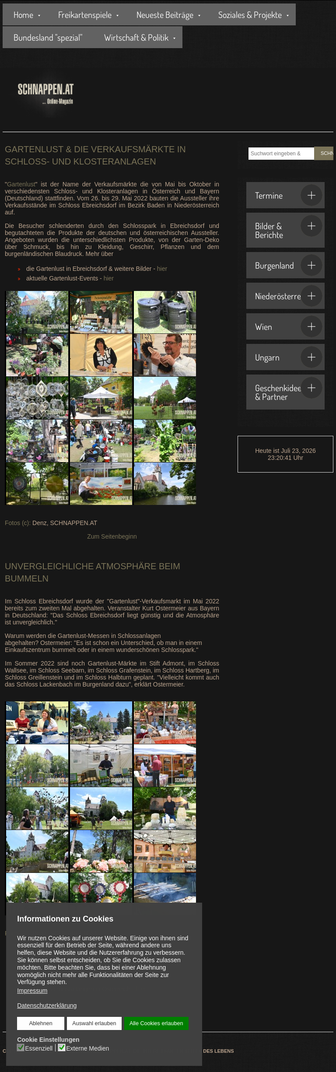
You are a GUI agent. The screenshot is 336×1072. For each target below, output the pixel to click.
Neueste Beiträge (164, 14)
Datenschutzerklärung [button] (47, 1005)
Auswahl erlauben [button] (94, 1023)
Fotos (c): (18, 522)
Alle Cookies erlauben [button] (156, 1023)
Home (23, 14)
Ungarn (288, 357)
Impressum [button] (32, 990)
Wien (288, 326)
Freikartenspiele (85, 14)
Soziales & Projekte (250, 14)
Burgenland (288, 265)
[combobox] (281, 153)
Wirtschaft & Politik (136, 37)
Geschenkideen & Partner (288, 389)
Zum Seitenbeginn (112, 536)
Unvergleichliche (49, 566)
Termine (288, 195)
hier (162, 268)
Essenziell (38, 1048)
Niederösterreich (288, 296)
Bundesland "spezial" (48, 37)
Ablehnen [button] (40, 1023)
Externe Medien (87, 1048)
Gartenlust (21, 184)
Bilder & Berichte (288, 227)
